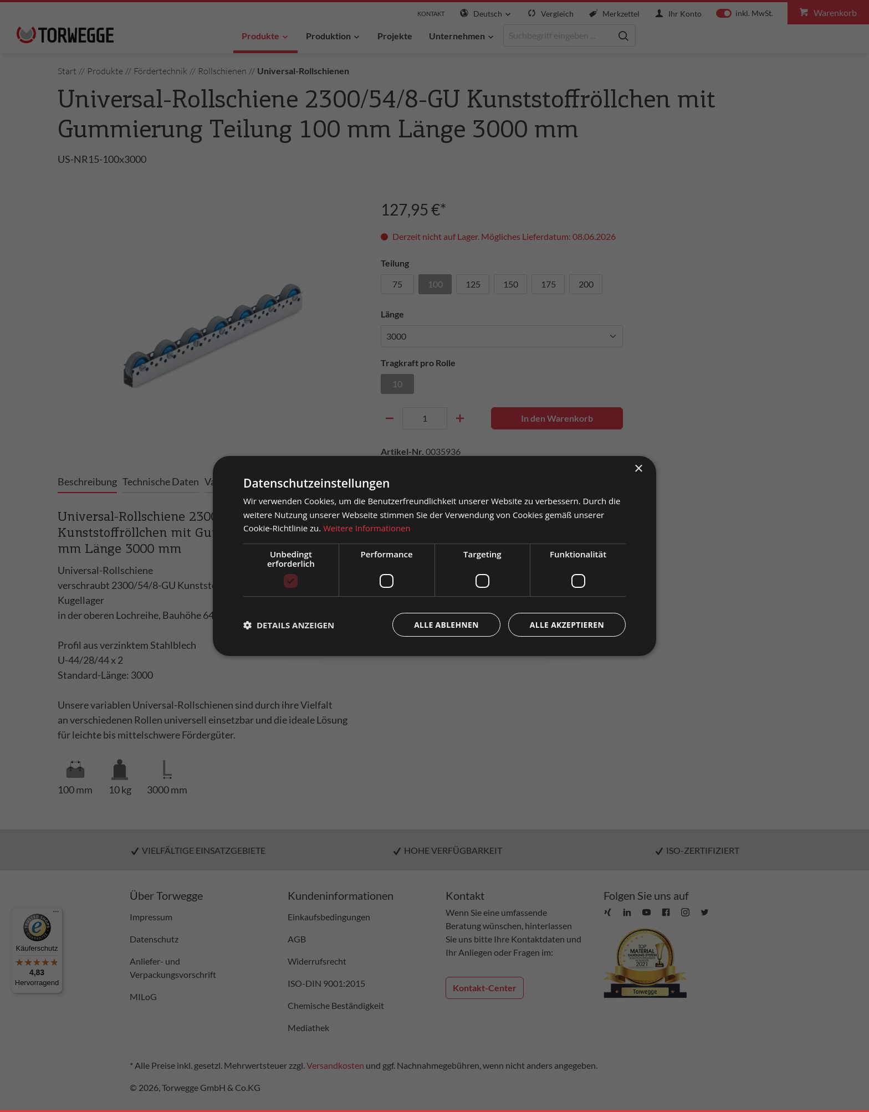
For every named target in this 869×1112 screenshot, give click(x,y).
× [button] (638, 468)
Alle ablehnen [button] (445, 624)
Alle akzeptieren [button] (566, 624)
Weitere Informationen (367, 528)
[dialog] (434, 556)
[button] (288, 625)
